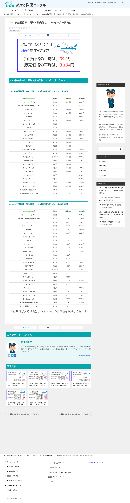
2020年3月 (102, 175)
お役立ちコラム (71, 10)
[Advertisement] (48, 434)
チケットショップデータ (56, 463)
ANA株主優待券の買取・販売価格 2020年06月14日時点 (37, 403)
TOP (14, 14)
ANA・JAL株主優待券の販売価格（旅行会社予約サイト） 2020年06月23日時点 (111, 190)
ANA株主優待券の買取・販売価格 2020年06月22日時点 (16, 403)
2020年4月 (102, 171)
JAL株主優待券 (13, 471)
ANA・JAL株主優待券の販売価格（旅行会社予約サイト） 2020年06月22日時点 (111, 214)
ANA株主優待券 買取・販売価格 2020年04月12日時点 (74, 414)
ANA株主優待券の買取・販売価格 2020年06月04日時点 (81, 384)
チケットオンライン (56, 467)
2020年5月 (102, 166)
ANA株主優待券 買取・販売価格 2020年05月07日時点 (59, 384)
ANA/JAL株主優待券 (15, 480)
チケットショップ (11, 10)
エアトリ (53, 481)
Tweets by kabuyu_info (96, 462)
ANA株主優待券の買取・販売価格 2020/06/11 (16, 384)
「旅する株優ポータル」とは (52, 10)
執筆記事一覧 (85, 355)
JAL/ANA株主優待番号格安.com (60, 472)
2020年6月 (102, 161)
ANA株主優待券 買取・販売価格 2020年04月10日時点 (23, 414)
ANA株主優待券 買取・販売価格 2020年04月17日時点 (37, 384)
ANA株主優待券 (14, 30)
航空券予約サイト (30, 10)
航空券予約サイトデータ (56, 477)
